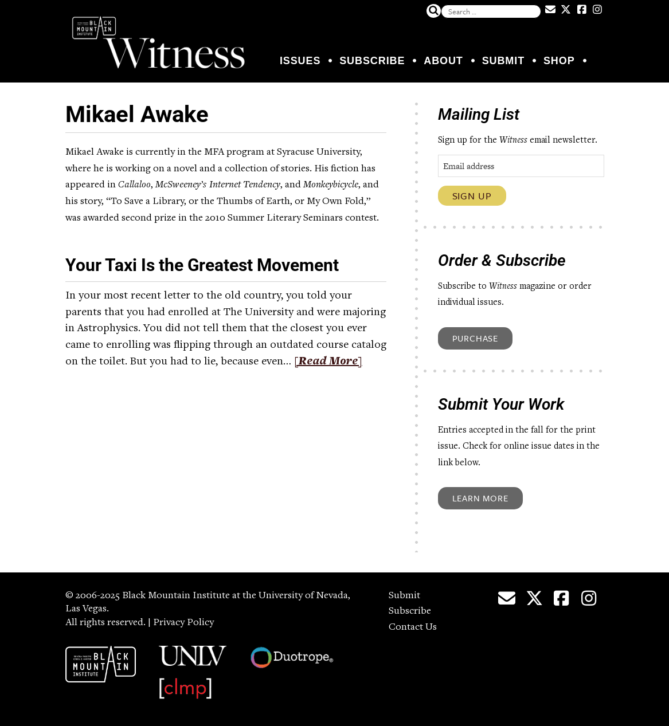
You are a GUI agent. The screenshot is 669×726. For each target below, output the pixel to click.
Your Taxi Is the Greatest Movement (202, 265)
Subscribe (372, 60)
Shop (559, 60)
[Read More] (328, 362)
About (443, 60)
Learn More (480, 498)
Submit (503, 60)
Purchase (475, 338)
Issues (300, 60)
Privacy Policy (183, 623)
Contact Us (413, 627)
